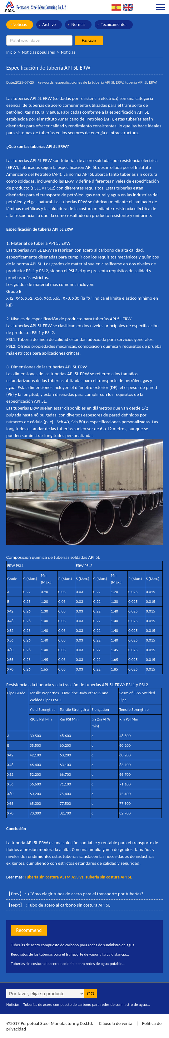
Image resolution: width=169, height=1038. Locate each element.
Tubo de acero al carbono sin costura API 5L (69, 905)
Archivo (49, 24)
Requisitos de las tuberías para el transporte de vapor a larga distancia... (70, 954)
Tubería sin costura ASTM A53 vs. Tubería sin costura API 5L (78, 877)
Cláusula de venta (115, 1023)
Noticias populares (38, 52)
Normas (78, 24)
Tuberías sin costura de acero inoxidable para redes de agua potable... (68, 963)
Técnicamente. (114, 24)
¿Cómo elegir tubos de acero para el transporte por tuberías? (85, 894)
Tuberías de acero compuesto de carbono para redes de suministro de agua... (74, 944)
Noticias (19, 24)
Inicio (11, 52)
